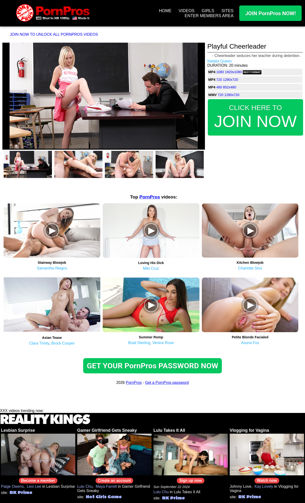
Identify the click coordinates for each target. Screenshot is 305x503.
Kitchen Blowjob (250, 262)
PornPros (149, 196)
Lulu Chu (84, 486)
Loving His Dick (151, 263)
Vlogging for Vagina (249, 430)
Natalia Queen (219, 61)
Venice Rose (163, 343)
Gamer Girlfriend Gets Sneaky (107, 430)
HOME (165, 10)
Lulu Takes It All (169, 430)
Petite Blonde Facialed (250, 337)
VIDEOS (186, 10)
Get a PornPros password (167, 383)
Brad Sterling (139, 343)
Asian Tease (52, 338)
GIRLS (208, 10)
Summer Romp (151, 337)
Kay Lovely (263, 486)
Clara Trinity (39, 343)
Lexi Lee (34, 486)
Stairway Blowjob (52, 262)
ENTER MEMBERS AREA (209, 15)
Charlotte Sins (250, 268)
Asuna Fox (250, 343)
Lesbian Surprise (18, 430)
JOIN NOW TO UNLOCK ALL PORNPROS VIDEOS (54, 34)
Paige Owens (12, 486)
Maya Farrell (106, 486)
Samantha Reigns (52, 268)
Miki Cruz (151, 268)
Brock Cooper (63, 343)
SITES (227, 10)
